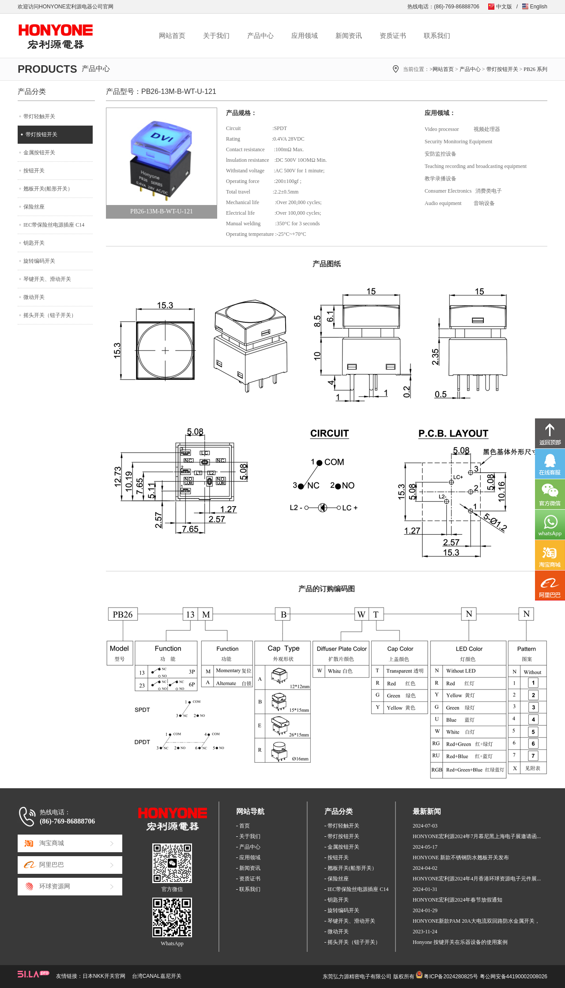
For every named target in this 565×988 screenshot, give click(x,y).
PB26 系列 (535, 69)
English (538, 7)
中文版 (504, 7)
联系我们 (437, 35)
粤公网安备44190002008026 (513, 976)
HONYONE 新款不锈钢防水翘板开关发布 (461, 857)
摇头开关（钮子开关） (49, 315)
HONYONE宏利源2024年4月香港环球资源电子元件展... (477, 879)
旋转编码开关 (39, 261)
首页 (244, 826)
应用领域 (304, 35)
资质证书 (393, 35)
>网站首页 (441, 69)
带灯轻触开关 (39, 116)
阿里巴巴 (51, 864)
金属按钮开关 (39, 152)
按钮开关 (34, 171)
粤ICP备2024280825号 (451, 976)
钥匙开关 (34, 243)
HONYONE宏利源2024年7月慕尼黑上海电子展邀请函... (477, 836)
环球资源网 (54, 886)
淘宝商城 (51, 843)
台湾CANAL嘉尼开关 (156, 976)
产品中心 (260, 35)
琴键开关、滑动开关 (47, 279)
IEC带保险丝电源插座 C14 (53, 225)
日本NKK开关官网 (104, 976)
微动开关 (34, 297)
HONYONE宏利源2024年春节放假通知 (457, 900)
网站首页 (172, 35)
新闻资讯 (348, 35)
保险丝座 (34, 207)
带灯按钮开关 (502, 69)
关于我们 (216, 35)
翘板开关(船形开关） (48, 189)
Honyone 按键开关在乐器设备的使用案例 (460, 942)
